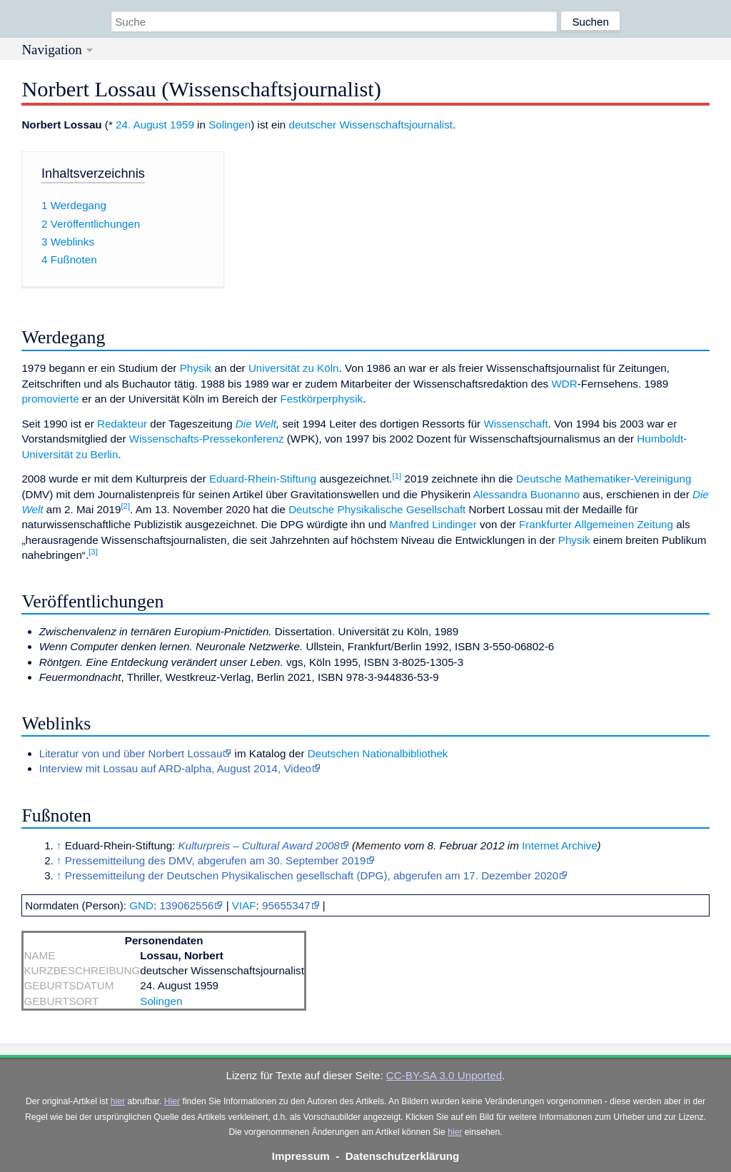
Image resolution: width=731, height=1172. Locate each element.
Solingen (229, 124)
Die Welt (256, 424)
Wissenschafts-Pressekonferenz (206, 439)
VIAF (244, 905)
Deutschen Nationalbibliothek (378, 753)
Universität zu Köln (293, 368)
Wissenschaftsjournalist (396, 124)
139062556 (186, 905)
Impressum (301, 1156)
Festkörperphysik (322, 399)
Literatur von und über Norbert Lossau (131, 753)
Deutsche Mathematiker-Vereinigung (604, 479)
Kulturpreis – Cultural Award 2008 (259, 845)
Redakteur (122, 424)
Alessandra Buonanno (526, 494)
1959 (182, 124)
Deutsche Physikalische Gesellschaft (376, 509)
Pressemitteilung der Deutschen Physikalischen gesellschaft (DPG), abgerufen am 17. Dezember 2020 (311, 875)
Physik (196, 368)
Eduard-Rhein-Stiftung (262, 479)
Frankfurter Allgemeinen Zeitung (596, 524)
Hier (172, 1101)
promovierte (50, 399)
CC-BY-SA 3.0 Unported (444, 1075)
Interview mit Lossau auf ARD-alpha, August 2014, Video (175, 768)
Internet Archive (560, 845)
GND (141, 905)
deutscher (312, 124)
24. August (141, 124)
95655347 (286, 905)
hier (118, 1101)
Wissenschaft (515, 424)
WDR (564, 384)
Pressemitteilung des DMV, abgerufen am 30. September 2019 (215, 860)
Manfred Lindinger (432, 524)
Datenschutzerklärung (403, 1156)
